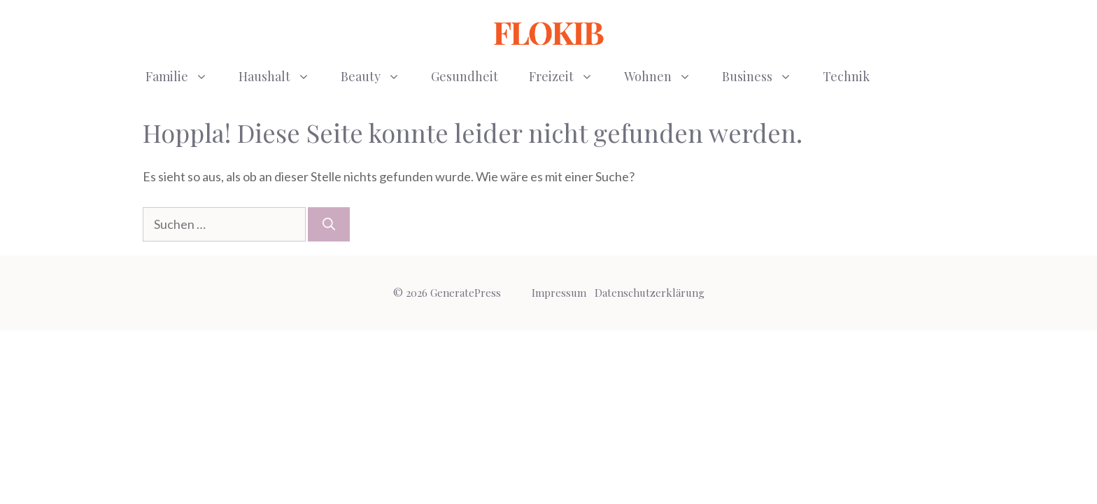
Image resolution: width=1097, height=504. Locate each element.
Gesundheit (464, 76)
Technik (846, 76)
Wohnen (665, 76)
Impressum (559, 293)
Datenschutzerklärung (650, 293)
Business (764, 76)
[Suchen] (329, 224)
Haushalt (282, 76)
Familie (184, 76)
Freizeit (569, 76)
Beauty (378, 76)
